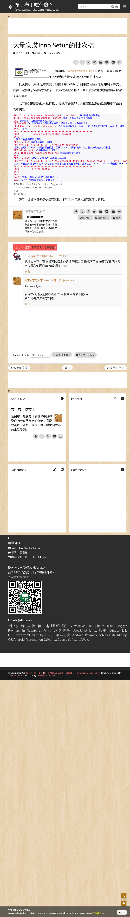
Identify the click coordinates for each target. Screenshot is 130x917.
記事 (37, 53)
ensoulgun (30, 255)
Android (78, 635)
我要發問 (37, 247)
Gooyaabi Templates (46, 675)
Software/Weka (79, 639)
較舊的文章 (115, 368)
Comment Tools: (21, 355)
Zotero (103, 635)
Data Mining (118, 635)
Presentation (34, 639)
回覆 (27, 271)
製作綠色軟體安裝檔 (81, 71)
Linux (93, 630)
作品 (48, 630)
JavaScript (80, 630)
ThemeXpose (14, 675)
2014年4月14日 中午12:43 (59, 280)
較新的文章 (19, 368)
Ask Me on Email (86, 355)
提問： (18, 552)
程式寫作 (39, 635)
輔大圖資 (32, 625)
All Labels (26, 620)
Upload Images (62, 354)
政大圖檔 (78, 626)
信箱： (24, 547)
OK (122, 912)
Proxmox (91, 635)
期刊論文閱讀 (101, 626)
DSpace (114, 630)
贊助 (116, 217)
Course (62, 639)
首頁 (67, 368)
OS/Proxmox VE (19, 635)
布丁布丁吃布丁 (35, 211)
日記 (13, 625)
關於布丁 (85, 217)
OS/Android (16, 639)
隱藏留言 (49, 247)
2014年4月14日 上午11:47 (52, 255)
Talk (124, 630)
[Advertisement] (67, 26)
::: (9, 15)
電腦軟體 (56, 625)
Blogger (121, 626)
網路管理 (63, 630)
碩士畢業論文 (60, 635)
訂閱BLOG (102, 217)
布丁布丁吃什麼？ (34, 4)
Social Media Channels (54, 673)
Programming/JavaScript (25, 630)
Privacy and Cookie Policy (87, 673)
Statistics (70, 673)
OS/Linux (50, 639)
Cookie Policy (97, 913)
